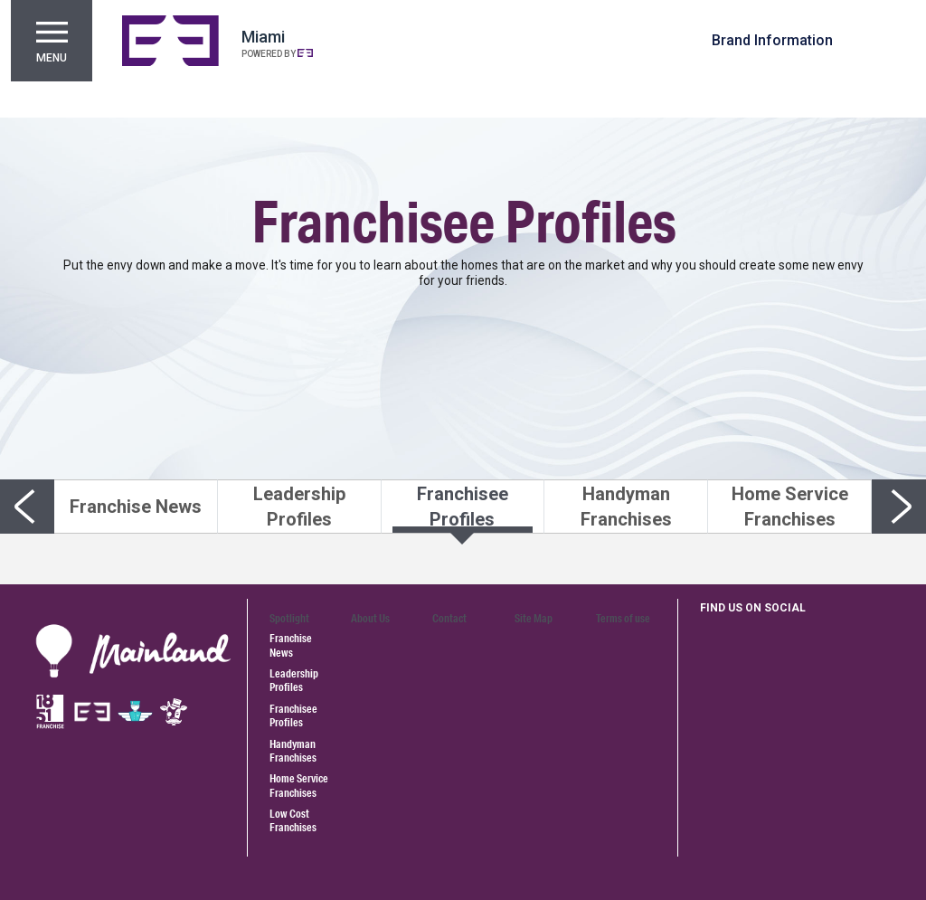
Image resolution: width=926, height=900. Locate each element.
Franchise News (290, 644)
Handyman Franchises (293, 750)
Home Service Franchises (298, 785)
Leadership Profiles (293, 680)
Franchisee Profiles (293, 715)
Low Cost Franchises (293, 820)
